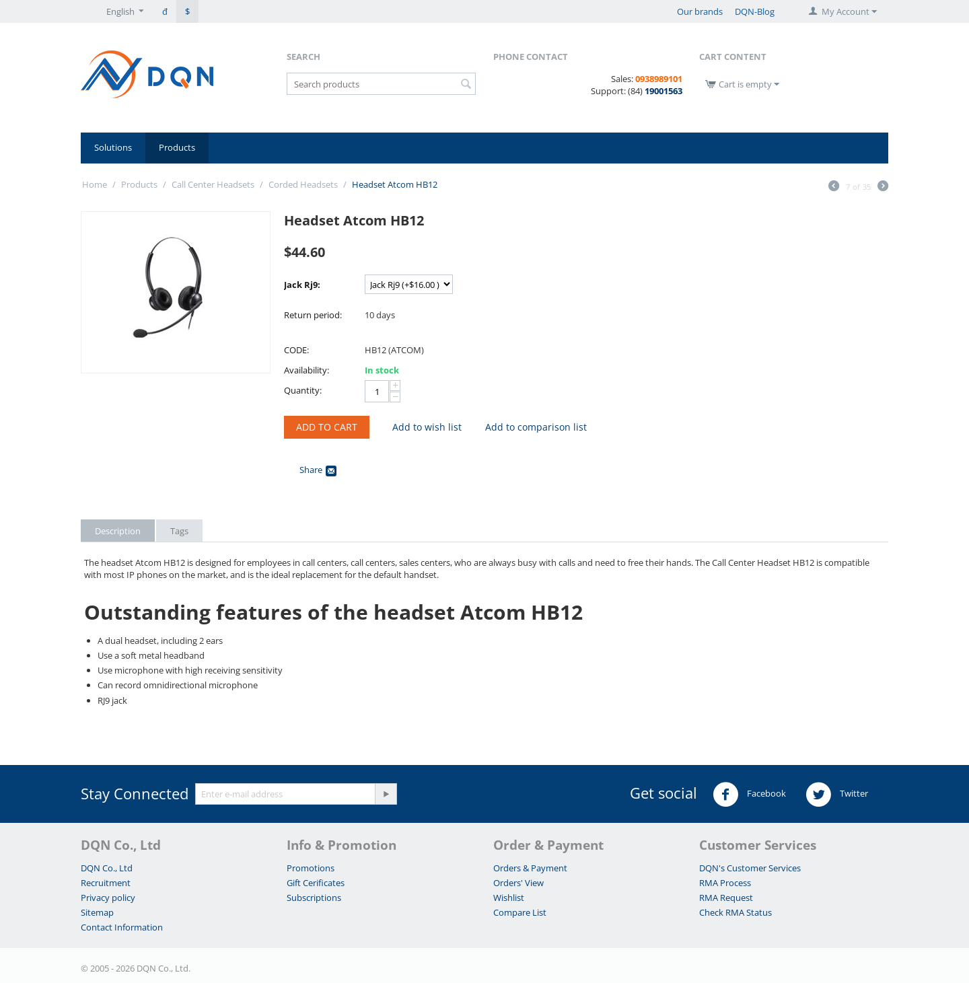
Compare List (519, 912)
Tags (179, 531)
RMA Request (726, 897)
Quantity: (303, 390)
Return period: (313, 315)
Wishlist (508, 897)
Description (118, 531)
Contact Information (122, 927)
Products (177, 147)
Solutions (113, 147)
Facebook (749, 794)
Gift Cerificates (316, 883)
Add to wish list (427, 427)
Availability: (306, 370)
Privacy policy (108, 897)
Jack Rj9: (302, 285)
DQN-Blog (755, 11)
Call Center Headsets (213, 184)
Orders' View (518, 883)
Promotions (310, 868)
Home (94, 184)
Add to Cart (326, 427)
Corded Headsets (303, 184)
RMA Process (725, 883)
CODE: (296, 350)
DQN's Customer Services (750, 868)
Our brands (700, 11)
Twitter (836, 794)
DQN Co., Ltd (107, 868)
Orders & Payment (530, 868)
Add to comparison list (536, 427)
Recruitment (106, 883)
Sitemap (97, 912)
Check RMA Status (735, 912)
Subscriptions (314, 897)
